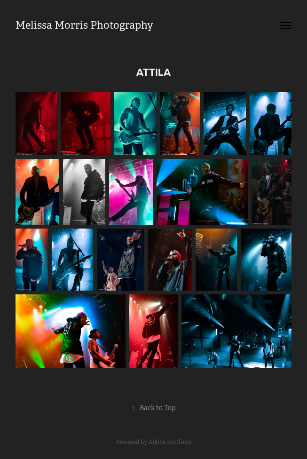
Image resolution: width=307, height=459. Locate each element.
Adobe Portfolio (170, 442)
